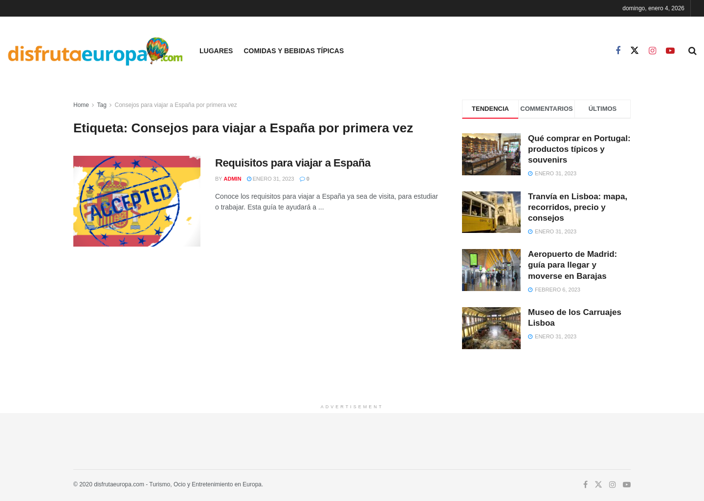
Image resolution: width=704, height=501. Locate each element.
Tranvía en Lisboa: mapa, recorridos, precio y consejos (577, 207)
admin (233, 179)
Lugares (216, 51)
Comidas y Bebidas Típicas (293, 51)
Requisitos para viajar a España (293, 163)
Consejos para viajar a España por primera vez (176, 105)
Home (81, 105)
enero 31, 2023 (270, 179)
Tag (101, 105)
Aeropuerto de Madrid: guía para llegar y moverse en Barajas (572, 265)
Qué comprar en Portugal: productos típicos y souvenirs (579, 149)
